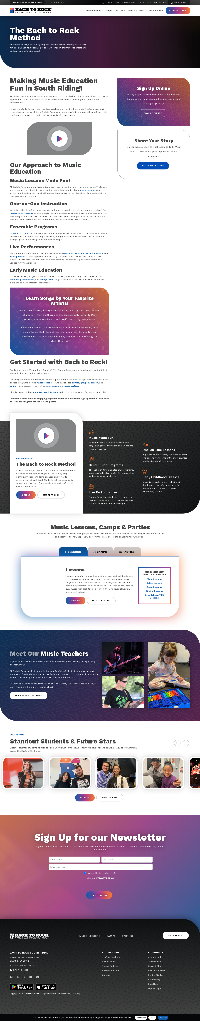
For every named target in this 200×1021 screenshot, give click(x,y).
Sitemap (77, 994)
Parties (120, 10)
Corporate (156, 952)
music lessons (87, 190)
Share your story (153, 165)
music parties (71, 386)
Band (15, 233)
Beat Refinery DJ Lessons (154, 596)
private (75, 382)
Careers (106, 975)
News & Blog (155, 966)
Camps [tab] (100, 551)
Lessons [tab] (72, 551)
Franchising (128, 3)
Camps (108, 10)
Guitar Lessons (154, 583)
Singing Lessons (154, 591)
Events (131, 10)
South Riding (111, 952)
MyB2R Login (113, 3)
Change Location (55, 3)
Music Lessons (93, 10)
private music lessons (21, 213)
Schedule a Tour (110, 970)
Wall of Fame (156, 10)
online (13, 386)
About (142, 10)
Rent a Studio (155, 975)
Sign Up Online (153, 113)
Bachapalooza (17, 256)
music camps (52, 386)
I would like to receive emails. (100, 873)
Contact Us (160, 3)
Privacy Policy (64, 994)
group (83, 382)
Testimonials (154, 961)
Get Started (175, 935)
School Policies (110, 966)
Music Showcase (94, 253)
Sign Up (26, 495)
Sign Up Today (177, 10)
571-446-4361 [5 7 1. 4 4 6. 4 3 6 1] (179, 3)
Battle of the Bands (73, 253)
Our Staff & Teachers (28, 695)
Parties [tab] (127, 551)
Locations (153, 984)
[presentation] (100, 886)
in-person (93, 382)
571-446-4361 (20, 970)
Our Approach (51, 495)
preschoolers (27, 279)
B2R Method (154, 957)
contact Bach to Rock (46, 392)
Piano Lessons (154, 579)
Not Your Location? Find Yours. (24, 965)
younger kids (46, 279)
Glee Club (28, 233)
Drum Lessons (154, 587)
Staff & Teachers (111, 957)
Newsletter (144, 3)
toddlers (14, 279)
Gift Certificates (156, 970)
